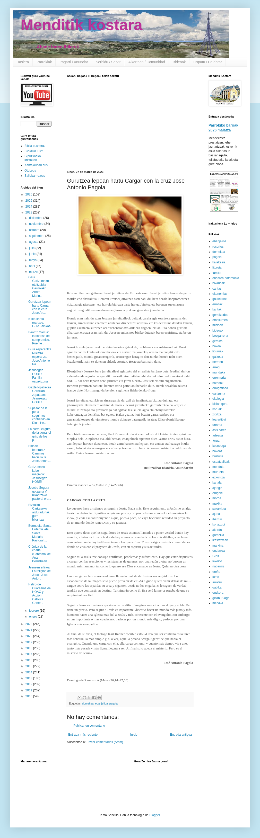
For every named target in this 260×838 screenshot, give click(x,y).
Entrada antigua (181, 734)
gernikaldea (220, 315)
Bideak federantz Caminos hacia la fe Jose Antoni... (39, 453)
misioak (217, 325)
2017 (29, 654)
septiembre (37, 236)
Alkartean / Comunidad (146, 62)
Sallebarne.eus (34, 175)
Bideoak (179, 62)
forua (215, 440)
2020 (29, 636)
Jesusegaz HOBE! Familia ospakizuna (38, 375)
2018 (29, 648)
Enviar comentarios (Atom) (104, 742)
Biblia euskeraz (34, 146)
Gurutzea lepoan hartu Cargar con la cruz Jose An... (39, 307)
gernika (217, 341)
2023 (29, 212)
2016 (29, 660)
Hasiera (22, 62)
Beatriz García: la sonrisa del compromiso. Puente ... (39, 338)
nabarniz (218, 566)
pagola (113, 703)
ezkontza (218, 477)
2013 (29, 678)
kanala (216, 482)
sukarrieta (219, 509)
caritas (216, 288)
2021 (29, 630)
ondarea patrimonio (225, 278)
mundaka (218, 372)
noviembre (36, 224)
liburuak (217, 351)
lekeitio (217, 561)
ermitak (217, 304)
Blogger (154, 815)
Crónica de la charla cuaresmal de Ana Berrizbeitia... (39, 554)
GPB (215, 556)
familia (216, 273)
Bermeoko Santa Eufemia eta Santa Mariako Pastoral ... (39, 533)
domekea (87, 703)
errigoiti (217, 493)
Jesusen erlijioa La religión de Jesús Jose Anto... (39, 573)
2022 (29, 624)
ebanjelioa (101, 703)
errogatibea (220, 388)
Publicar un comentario (89, 725)
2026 (29, 194)
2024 (29, 206)
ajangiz (217, 488)
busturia (217, 456)
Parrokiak (44, 62)
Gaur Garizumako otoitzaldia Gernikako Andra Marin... (38, 286)
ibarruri (217, 519)
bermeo (217, 362)
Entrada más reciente (83, 734)
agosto (34, 242)
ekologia (218, 398)
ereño (216, 572)
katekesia (219, 262)
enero (33, 616)
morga (216, 498)
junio (33, 254)
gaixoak (217, 357)
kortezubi (218, 524)
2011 (29, 690)
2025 (29, 200)
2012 (29, 684)
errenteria (219, 377)
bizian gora (220, 404)
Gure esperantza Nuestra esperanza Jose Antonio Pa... (39, 356)
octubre (34, 230)
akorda (217, 530)
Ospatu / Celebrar (207, 62)
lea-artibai (219, 419)
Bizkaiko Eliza (34, 151)
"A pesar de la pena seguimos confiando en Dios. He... (39, 415)
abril (32, 266)
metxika (217, 603)
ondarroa (218, 550)
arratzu (217, 582)
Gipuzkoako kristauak (32, 158)
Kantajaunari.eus (36, 165)
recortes (217, 246)
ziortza (216, 414)
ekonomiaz (219, 294)
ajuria (216, 514)
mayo (33, 260)
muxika (217, 503)
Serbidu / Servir (108, 62)
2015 (29, 666)
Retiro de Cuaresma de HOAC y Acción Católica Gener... (39, 594)
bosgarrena (220, 335)
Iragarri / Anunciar (73, 62)
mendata (218, 467)
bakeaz (217, 451)
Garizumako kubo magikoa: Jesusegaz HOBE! (37, 474)
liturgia (216, 267)
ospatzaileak (221, 461)
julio (32, 248)
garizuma (218, 393)
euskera (217, 592)
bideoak (217, 330)
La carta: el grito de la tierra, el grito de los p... (39, 434)
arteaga (217, 435)
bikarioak (218, 283)
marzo (34, 272)
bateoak (217, 383)
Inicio (133, 734)
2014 (29, 672)
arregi (216, 367)
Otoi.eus (30, 170)
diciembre (36, 218)
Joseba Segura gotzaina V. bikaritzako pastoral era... (39, 493)
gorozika (218, 535)
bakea (216, 346)
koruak (217, 409)
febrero (34, 610)
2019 (29, 642)
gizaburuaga (220, 598)
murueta (218, 472)
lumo (215, 577)
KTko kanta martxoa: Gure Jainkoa (39, 322)
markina (217, 545)
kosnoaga (219, 446)
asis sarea (219, 430)
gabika (216, 587)
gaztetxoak (219, 299)
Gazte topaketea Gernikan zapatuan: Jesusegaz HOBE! (39, 395)
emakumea (220, 320)
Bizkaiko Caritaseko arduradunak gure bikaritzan (38, 512)
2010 (29, 696)
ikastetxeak (220, 540)
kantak (216, 309)
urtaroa (217, 425)
